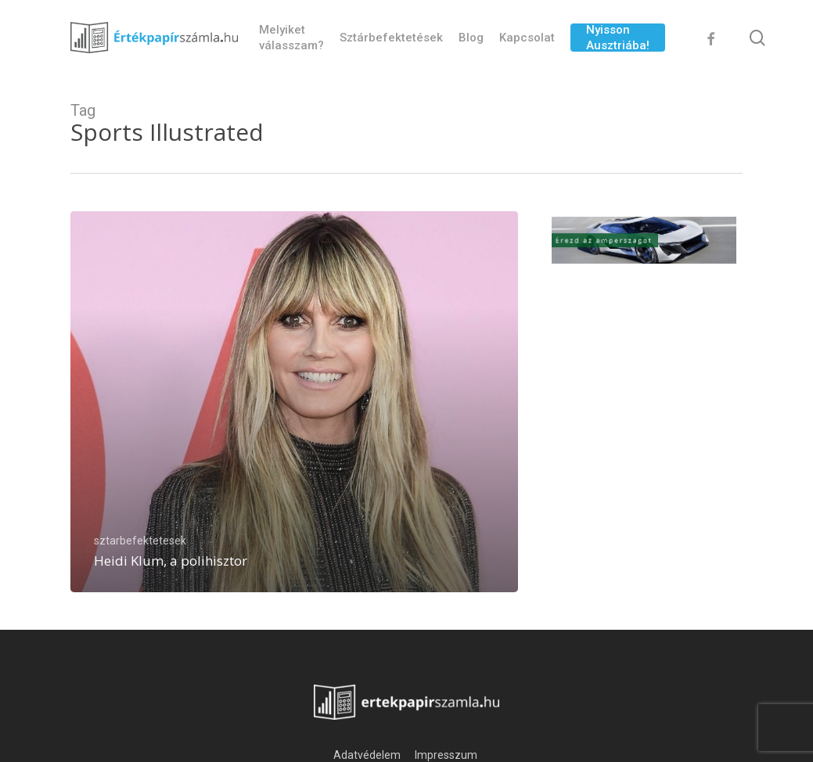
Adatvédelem (367, 755)
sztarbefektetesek (140, 540)
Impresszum (447, 755)
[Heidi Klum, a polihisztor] (294, 401)
